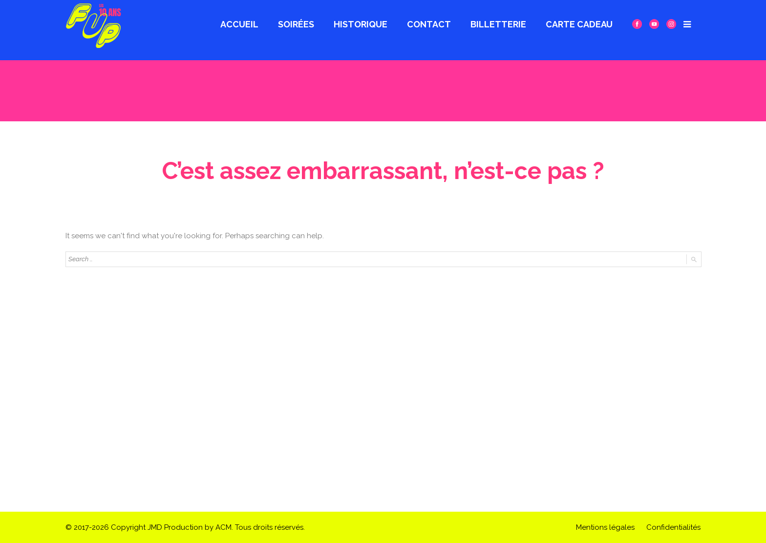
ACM (223, 527)
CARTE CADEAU (579, 24)
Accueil (239, 24)
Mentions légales (605, 527)
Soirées (296, 24)
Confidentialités (673, 527)
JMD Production (175, 527)
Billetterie (498, 24)
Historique (360, 24)
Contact (429, 24)
